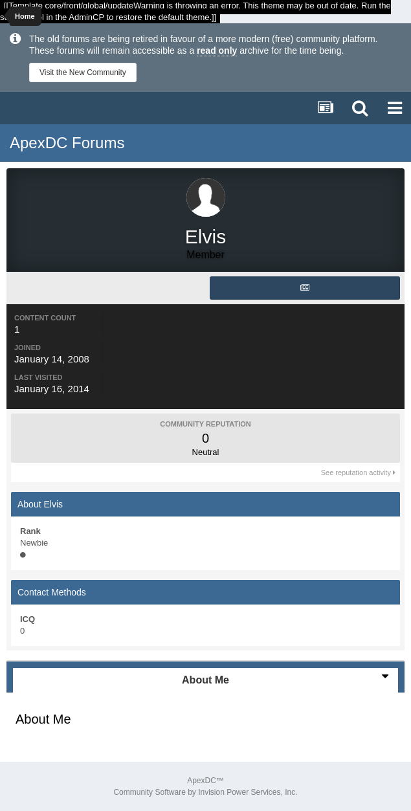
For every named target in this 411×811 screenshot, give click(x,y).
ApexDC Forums (67, 142)
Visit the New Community (82, 72)
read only (217, 50)
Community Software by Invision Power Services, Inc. (205, 792)
